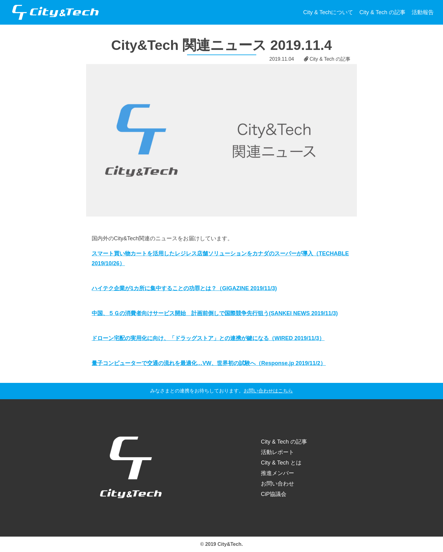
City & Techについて (328, 12)
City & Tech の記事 (382, 12)
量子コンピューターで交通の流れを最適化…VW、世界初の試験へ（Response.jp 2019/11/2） (209, 363)
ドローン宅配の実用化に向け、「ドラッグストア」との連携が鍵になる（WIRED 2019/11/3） (208, 338)
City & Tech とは (281, 463)
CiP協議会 (273, 494)
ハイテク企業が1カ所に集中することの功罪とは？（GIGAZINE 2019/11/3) (184, 288)
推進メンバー (277, 473)
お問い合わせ (277, 484)
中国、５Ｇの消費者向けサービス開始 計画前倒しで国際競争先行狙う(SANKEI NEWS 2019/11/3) (215, 313)
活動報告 (423, 12)
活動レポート (277, 452)
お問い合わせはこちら (268, 390)
